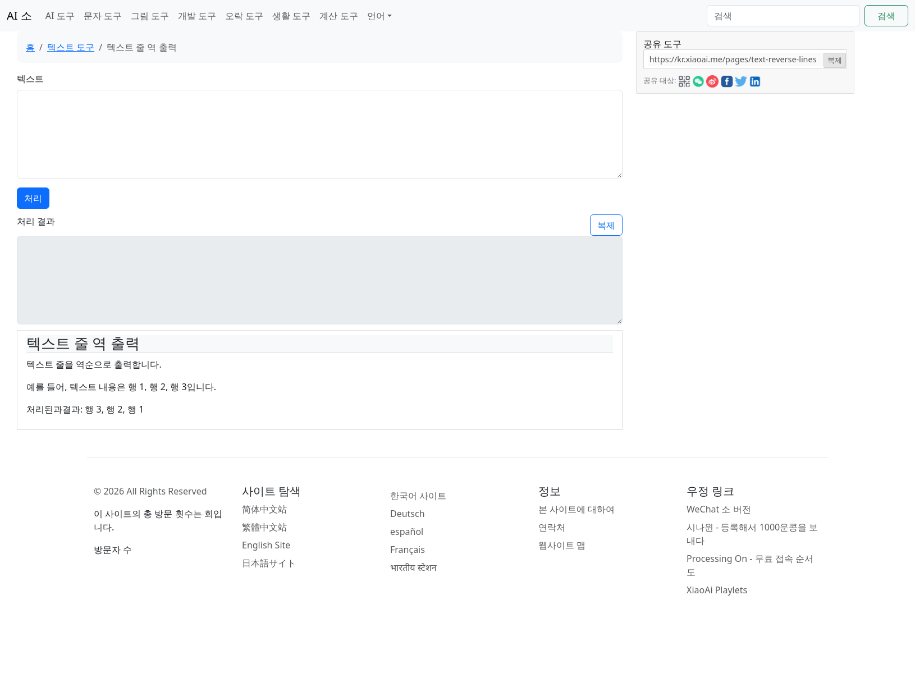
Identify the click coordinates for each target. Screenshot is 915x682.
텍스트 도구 (70, 47)
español (406, 531)
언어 (376, 16)
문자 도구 (103, 16)
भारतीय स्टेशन (413, 567)
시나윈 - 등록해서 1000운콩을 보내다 (752, 534)
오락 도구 (244, 16)
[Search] (783, 15)
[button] (684, 80)
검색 (886, 16)
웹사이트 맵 (561, 545)
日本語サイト (269, 563)
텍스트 (30, 78)
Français (407, 549)
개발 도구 (197, 16)
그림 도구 (150, 16)
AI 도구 (60, 16)
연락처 (551, 527)
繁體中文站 (264, 527)
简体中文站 (264, 509)
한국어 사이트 (418, 495)
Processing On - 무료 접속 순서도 (750, 565)
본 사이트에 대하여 (576, 509)
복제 (606, 225)
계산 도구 (338, 16)
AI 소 (19, 15)
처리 (33, 198)
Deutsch (407, 513)
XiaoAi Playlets (717, 590)
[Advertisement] (727, 164)
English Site (266, 545)
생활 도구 (291, 16)
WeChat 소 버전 (719, 509)
